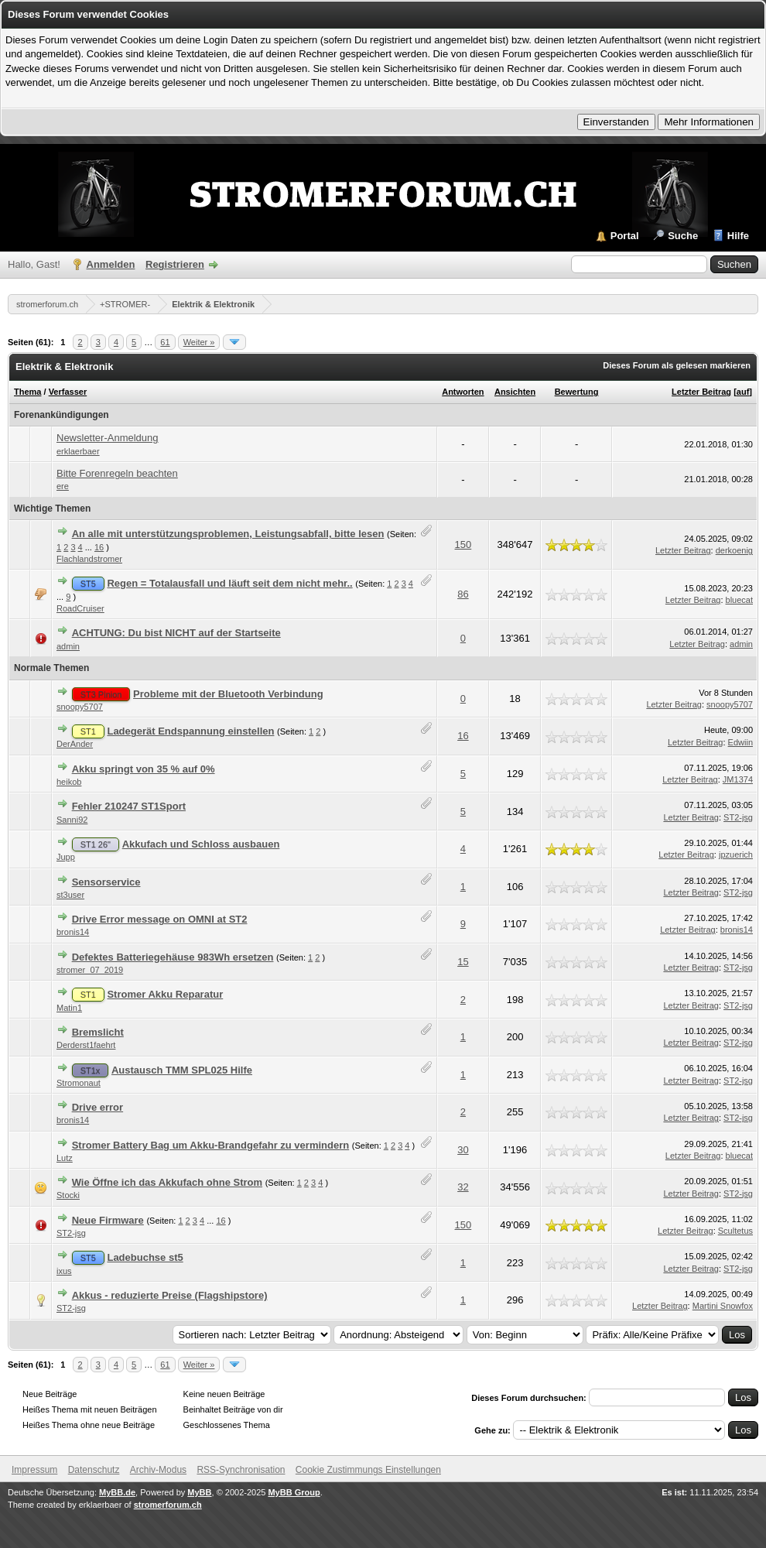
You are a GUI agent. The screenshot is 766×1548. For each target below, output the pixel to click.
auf (743, 391)
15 (462, 962)
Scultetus (735, 1230)
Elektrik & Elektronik (213, 304)
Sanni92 (71, 819)
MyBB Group (294, 1492)
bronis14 (72, 932)
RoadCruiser (80, 608)
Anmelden (111, 264)
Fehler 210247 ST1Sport (129, 806)
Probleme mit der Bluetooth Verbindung (228, 694)
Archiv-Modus (158, 1469)
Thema (27, 391)
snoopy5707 (79, 706)
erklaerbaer (78, 451)
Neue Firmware (108, 1220)
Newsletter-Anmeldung (107, 438)
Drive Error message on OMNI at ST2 (160, 919)
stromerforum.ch (47, 304)
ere (62, 486)
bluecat (739, 599)
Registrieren (174, 264)
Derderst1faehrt (85, 1045)
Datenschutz (94, 1469)
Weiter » (199, 342)
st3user (70, 894)
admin (68, 646)
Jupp (65, 856)
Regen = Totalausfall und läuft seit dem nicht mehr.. (229, 583)
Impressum (34, 1469)
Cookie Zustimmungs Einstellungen (368, 1469)
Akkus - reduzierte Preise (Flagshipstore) (170, 1295)
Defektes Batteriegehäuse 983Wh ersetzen (173, 957)
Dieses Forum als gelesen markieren (677, 365)
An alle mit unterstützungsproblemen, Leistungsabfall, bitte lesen (228, 533)
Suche (683, 235)
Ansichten (514, 391)
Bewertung (577, 391)
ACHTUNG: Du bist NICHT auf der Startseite (176, 633)
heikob (68, 781)
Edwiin (740, 742)
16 (99, 547)
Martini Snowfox (722, 1305)
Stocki (68, 1195)
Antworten (463, 391)
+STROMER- (125, 304)
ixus (64, 1271)
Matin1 (69, 1007)
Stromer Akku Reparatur (165, 994)
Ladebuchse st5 (145, 1257)
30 (462, 1150)
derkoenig (734, 550)
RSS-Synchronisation (241, 1469)
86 (462, 594)
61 (164, 342)
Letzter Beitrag (701, 391)
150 (463, 544)
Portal (624, 235)
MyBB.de (117, 1492)
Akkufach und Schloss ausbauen (201, 844)
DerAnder (74, 743)
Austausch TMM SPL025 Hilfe (181, 1070)
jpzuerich (736, 854)
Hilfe (738, 235)
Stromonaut (78, 1082)
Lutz (64, 1158)
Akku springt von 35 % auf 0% (143, 769)
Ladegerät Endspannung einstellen (190, 731)
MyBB (199, 1492)
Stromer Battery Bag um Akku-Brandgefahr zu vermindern (211, 1145)
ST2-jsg (738, 817)
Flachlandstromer (89, 558)
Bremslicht (98, 1032)
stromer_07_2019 (89, 969)
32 (462, 1187)
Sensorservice (106, 882)
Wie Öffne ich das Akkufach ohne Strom (167, 1182)
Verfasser (68, 391)
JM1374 (738, 779)
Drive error (97, 1107)
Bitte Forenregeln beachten (117, 473)
